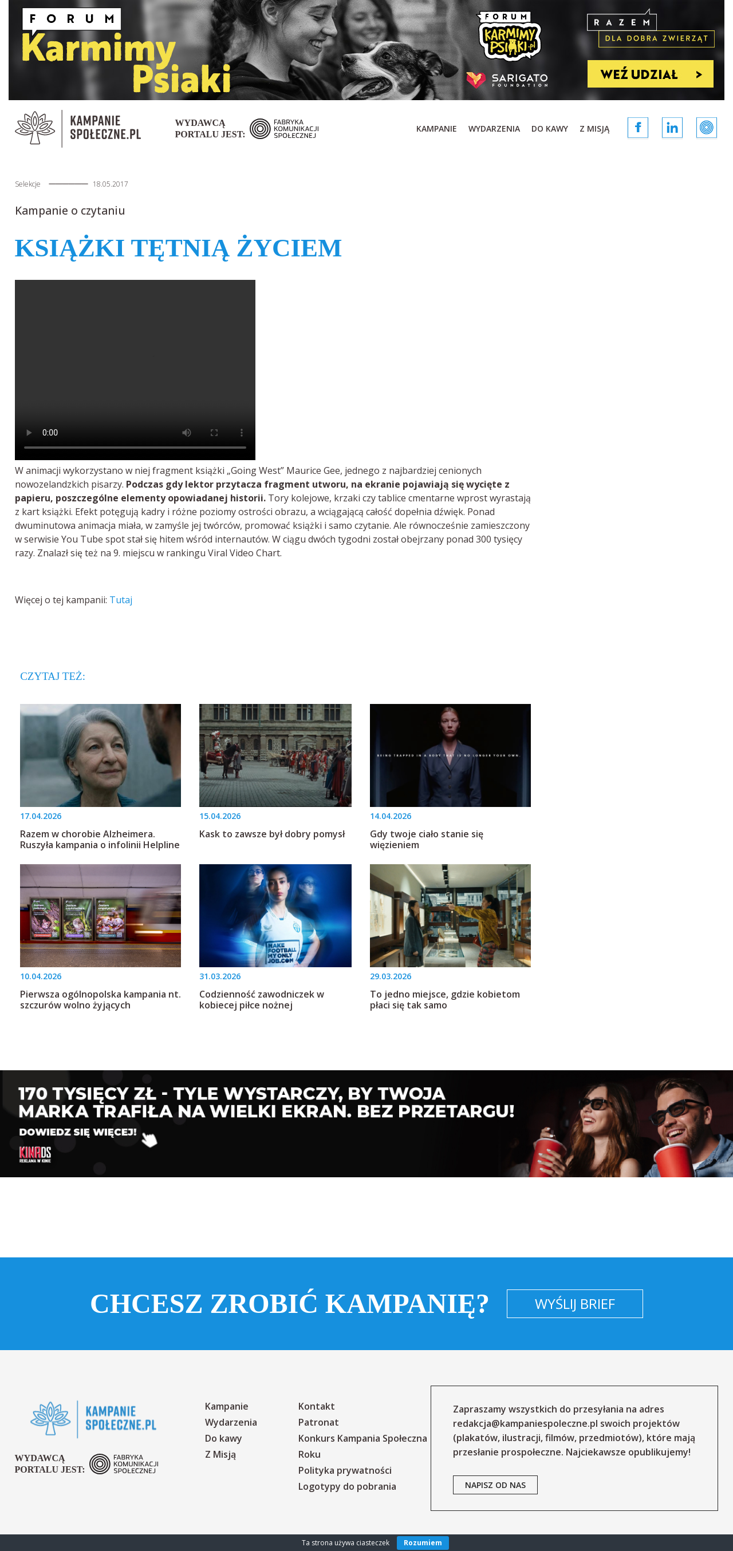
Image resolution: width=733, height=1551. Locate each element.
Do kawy (549, 128)
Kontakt (316, 1406)
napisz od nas (495, 1484)
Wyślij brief (575, 1303)
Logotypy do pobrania (347, 1486)
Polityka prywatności (345, 1470)
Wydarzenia (494, 128)
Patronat (318, 1422)
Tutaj (120, 600)
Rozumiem (423, 1543)
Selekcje (28, 184)
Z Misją (594, 128)
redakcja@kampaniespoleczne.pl (525, 1423)
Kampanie (436, 128)
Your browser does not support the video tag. (135, 370)
